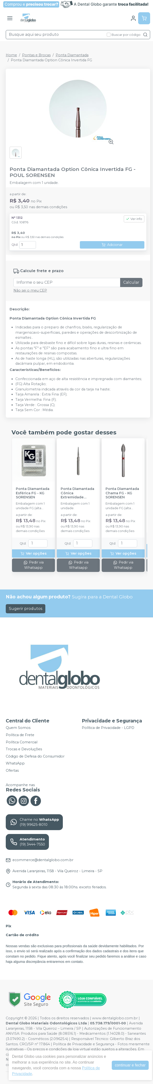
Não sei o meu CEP (30, 290)
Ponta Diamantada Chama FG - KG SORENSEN (122, 493)
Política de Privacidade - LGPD (108, 728)
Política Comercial (21, 742)
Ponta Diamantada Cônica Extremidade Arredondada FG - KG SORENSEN (77, 493)
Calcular (131, 282)
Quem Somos (18, 728)
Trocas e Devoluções (24, 749)
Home (11, 55)
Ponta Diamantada (72, 55)
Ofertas (12, 770)
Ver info (134, 219)
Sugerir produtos (25, 608)
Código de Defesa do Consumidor (35, 756)
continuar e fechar (130, 1065)
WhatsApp (15, 763)
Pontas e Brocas (36, 55)
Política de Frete (20, 735)
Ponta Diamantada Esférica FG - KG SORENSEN (32, 493)
